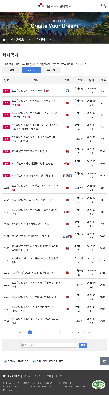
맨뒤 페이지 (89, 332)
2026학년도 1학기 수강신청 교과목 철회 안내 (34, 296)
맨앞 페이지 (20, 332)
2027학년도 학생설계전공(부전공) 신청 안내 (33, 163)
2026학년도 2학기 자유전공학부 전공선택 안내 (35, 185)
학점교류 (51, 69)
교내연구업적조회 (42, 376)
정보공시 (27, 376)
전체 (12, 69)
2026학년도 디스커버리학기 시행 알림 (30, 236)
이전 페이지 (24, 332)
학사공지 (31, 69)
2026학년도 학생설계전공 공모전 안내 (30, 224)
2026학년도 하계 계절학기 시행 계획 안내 (32, 175)
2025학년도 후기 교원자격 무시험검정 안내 (33, 199)
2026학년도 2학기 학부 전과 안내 (28, 90)
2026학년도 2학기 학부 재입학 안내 (29, 151)
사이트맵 (58, 376)
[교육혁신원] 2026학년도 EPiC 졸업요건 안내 (34, 272)
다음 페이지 (85, 332)
